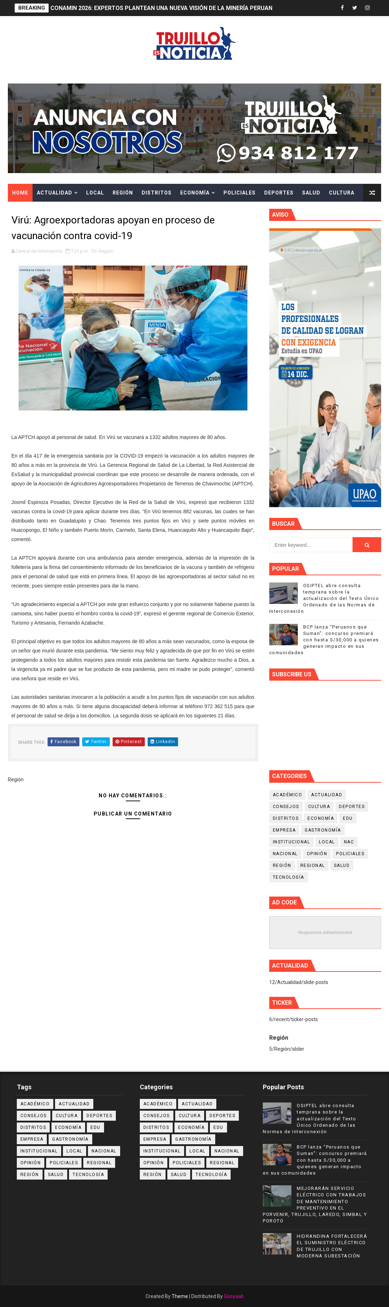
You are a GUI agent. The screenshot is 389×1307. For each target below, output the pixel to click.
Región (123, 193)
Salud (311, 193)
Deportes (279, 193)
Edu (348, 818)
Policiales (239, 193)
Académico (287, 794)
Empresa (284, 830)
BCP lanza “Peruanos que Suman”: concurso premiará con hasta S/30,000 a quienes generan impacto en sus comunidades (324, 640)
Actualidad (54, 193)
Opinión (317, 853)
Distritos (157, 193)
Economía (195, 193)
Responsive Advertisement (325, 932)
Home (20, 193)
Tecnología (288, 877)
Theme (180, 1296)
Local (95, 193)
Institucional (291, 841)
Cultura (341, 193)
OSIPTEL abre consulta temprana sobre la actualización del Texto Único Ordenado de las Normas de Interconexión (324, 598)
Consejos (286, 806)
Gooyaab (234, 1296)
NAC (349, 841)
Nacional (285, 853)
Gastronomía (323, 830)
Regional (312, 865)
